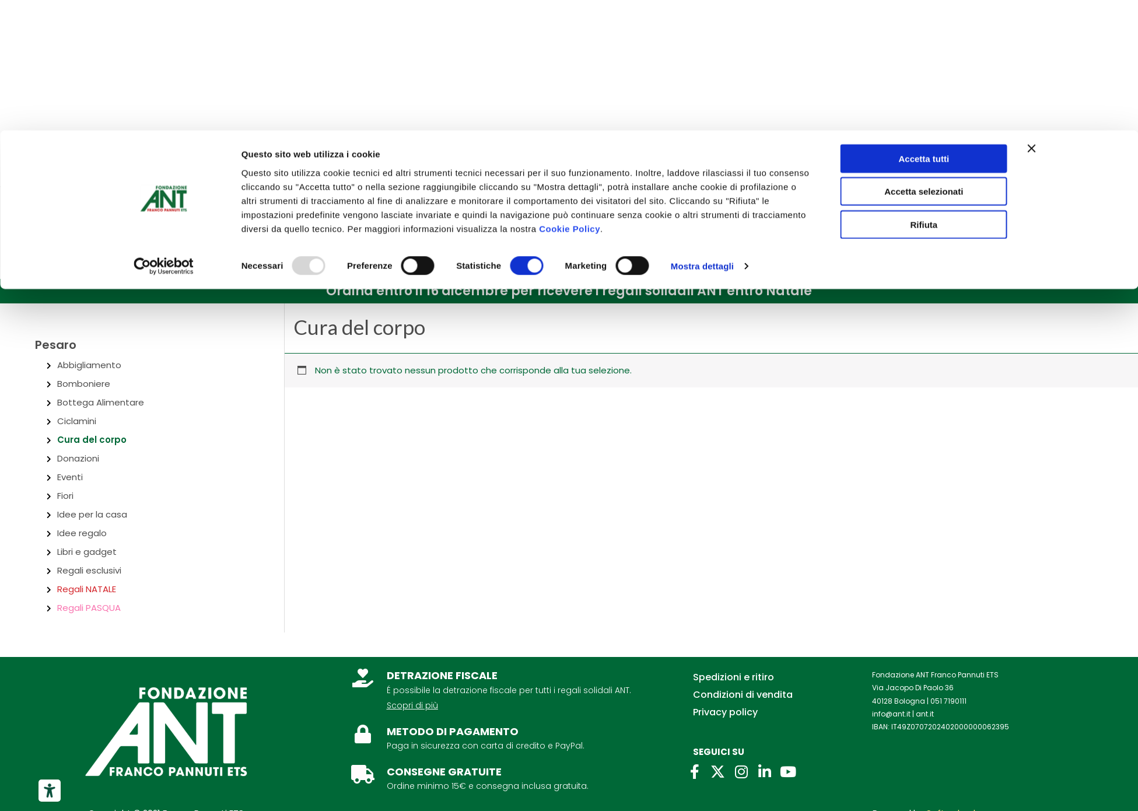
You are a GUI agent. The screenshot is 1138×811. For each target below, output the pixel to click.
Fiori (65, 496)
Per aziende (186, 171)
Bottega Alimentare (100, 402)
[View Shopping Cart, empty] (1093, 232)
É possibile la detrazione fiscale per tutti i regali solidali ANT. (509, 690)
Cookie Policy (569, 98)
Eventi (70, 477)
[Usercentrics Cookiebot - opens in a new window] (164, 136)
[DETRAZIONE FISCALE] (362, 678)
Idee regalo (82, 533)
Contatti (123, 171)
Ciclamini (76, 421)
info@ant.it (891, 714)
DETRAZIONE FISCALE (442, 675)
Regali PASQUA (89, 608)
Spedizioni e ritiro (733, 677)
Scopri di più (412, 705)
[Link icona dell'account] (1038, 233)
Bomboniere (83, 383)
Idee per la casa (92, 514)
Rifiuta (923, 94)
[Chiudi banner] (1032, 18)
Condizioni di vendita (743, 694)
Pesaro (55, 345)
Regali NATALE (86, 589)
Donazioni (78, 458)
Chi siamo (64, 171)
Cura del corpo (92, 440)
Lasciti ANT (253, 171)
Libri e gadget (87, 552)
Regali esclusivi (89, 570)
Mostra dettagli (702, 136)
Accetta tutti (923, 28)
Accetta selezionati (923, 62)
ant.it (925, 714)
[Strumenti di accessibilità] (49, 790)
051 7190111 (948, 701)
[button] (569, 291)
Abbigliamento (89, 365)
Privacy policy (725, 712)
